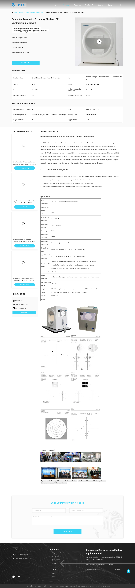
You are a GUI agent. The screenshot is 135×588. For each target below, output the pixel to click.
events (100, 5)
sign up (117, 569)
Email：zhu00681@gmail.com (22, 558)
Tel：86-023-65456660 (20, 555)
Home (56, 5)
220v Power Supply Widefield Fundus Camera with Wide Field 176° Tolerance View (24, 164)
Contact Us (89, 5)
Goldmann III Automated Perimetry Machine (92, 481)
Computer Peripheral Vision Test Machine (54, 483)
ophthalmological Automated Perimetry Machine (62, 481)
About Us (77, 5)
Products (66, 5)
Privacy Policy (29, 586)
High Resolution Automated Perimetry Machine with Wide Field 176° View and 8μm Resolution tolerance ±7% (24, 203)
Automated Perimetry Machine (34, 12)
